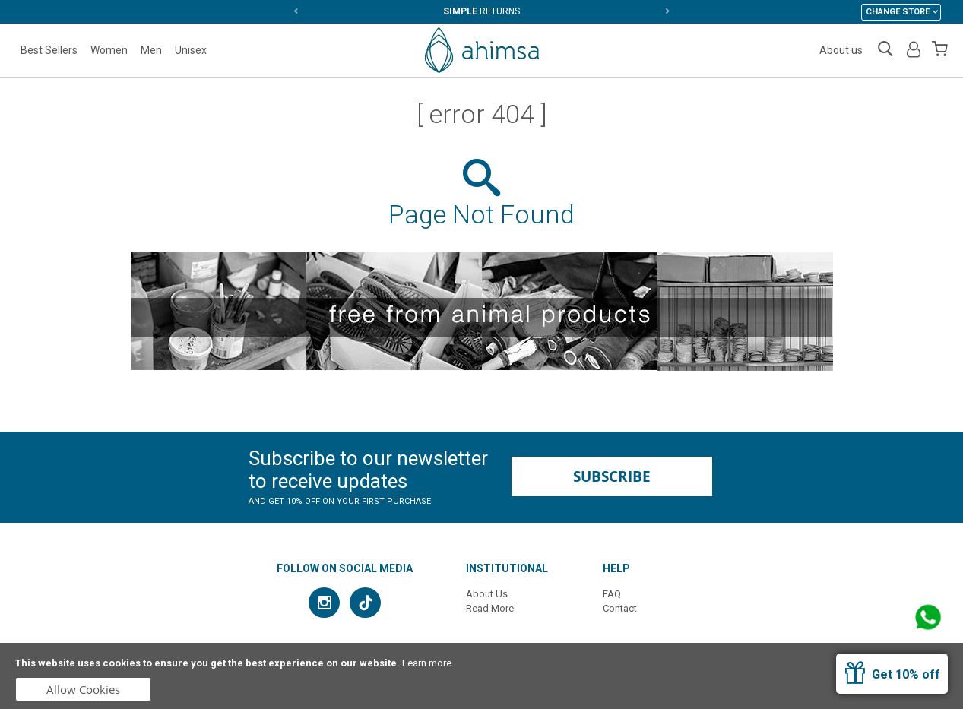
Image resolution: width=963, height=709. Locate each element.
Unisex (191, 50)
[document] (481, 675)
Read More (490, 608)
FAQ (612, 594)
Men (151, 50)
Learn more (426, 663)
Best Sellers (49, 50)
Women (109, 50)
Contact (620, 608)
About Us (487, 594)
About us (841, 50)
